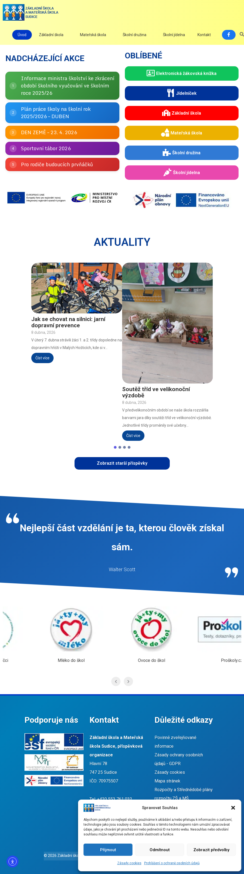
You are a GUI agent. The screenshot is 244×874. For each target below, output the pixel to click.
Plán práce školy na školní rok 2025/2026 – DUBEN (56, 112)
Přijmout (108, 849)
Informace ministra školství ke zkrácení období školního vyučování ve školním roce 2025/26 (67, 85)
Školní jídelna (174, 35)
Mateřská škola (93, 35)
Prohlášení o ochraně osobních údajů (172, 863)
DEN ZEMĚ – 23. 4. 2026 (49, 132)
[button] (233, 807)
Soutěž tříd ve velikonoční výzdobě (156, 392)
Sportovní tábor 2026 (46, 148)
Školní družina (134, 35)
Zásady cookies (129, 863)
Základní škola (51, 35)
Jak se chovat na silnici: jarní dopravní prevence (68, 322)
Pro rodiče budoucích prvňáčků (57, 164)
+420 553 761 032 (114, 799)
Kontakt (204, 35)
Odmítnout (160, 849)
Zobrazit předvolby (211, 849)
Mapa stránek (167, 781)
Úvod (22, 35)
